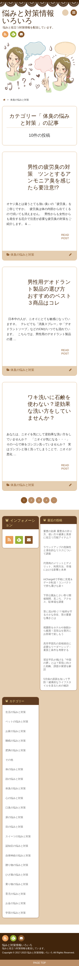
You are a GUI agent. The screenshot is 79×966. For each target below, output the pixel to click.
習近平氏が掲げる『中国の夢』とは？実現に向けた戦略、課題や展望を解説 (57, 664)
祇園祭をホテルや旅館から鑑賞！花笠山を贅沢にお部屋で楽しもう (57, 631)
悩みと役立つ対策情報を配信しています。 (24, 948)
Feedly (13, 34)
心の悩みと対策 (14, 798)
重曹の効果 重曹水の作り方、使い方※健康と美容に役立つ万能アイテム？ (57, 534)
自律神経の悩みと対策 (18, 855)
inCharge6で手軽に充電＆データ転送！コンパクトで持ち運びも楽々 (58, 582)
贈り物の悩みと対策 (16, 865)
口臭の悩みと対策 (15, 807)
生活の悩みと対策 (15, 712)
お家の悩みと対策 (15, 731)
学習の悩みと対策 (15, 912)
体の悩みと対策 (14, 769)
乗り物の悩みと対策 (16, 884)
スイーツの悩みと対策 (18, 836)
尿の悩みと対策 (14, 817)
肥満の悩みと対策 (15, 750)
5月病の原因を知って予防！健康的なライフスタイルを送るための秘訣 (57, 682)
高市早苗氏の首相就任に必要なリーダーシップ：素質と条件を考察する (57, 647)
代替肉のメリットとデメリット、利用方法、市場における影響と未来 (57, 566)
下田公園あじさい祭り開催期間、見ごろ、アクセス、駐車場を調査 (57, 598)
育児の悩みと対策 (15, 893)
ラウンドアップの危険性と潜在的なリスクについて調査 (57, 550)
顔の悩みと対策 (14, 779)
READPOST (65, 236)
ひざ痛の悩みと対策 (16, 874)
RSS (5, 35)
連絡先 (21, 34)
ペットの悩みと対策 (16, 721)
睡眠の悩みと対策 (15, 740)
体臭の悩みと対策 (22, 254)
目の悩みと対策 (14, 826)
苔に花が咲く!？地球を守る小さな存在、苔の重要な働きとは (57, 615)
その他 (9, 759)
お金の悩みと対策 (15, 903)
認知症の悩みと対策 (16, 845)
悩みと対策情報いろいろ (17, 945)
